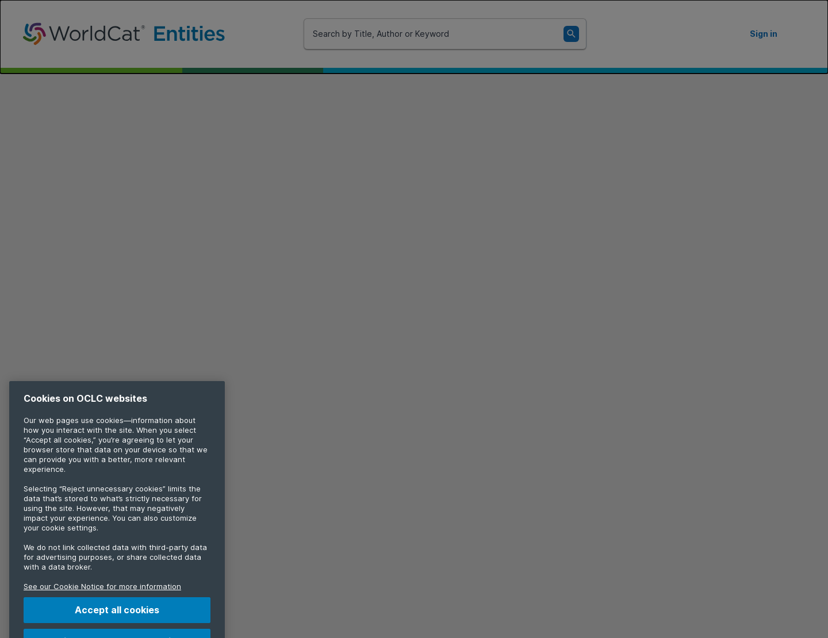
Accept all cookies (117, 619)
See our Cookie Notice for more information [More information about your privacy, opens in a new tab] (102, 595)
